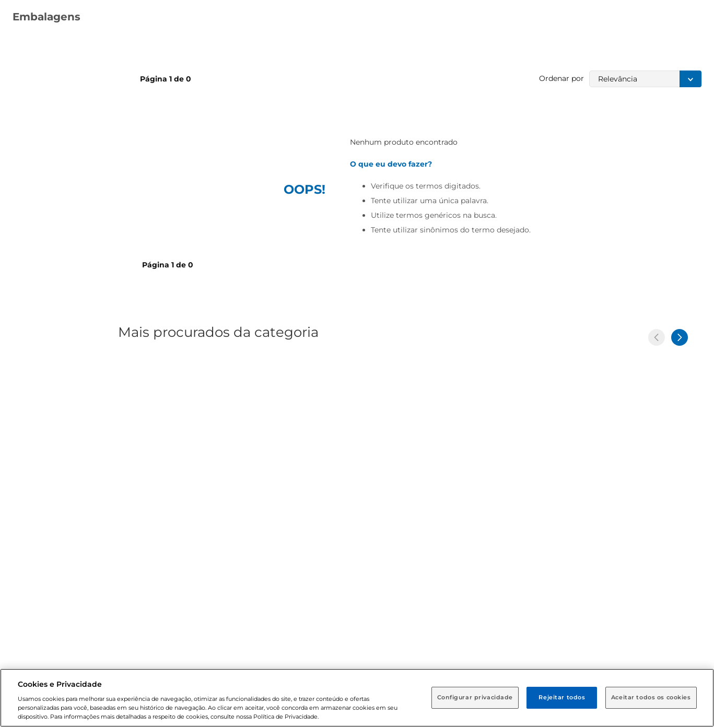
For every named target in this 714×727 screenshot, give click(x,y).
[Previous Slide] (656, 337)
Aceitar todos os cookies (651, 697)
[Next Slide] (679, 337)
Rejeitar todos (562, 697)
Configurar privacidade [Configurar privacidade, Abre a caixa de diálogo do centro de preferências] (475, 697)
